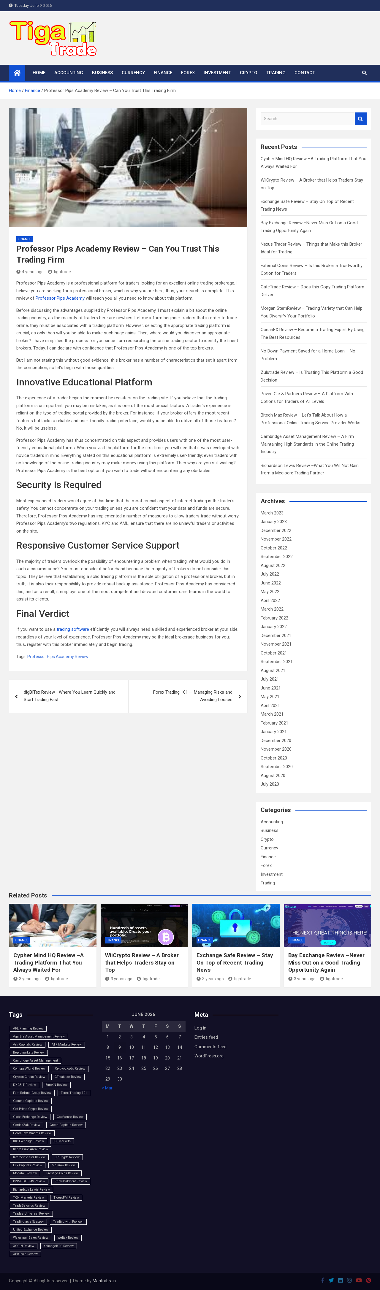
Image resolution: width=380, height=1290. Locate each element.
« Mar (107, 1088)
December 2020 (276, 740)
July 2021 (270, 679)
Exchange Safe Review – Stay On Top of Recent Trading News (235, 962)
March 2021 (272, 714)
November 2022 (276, 539)
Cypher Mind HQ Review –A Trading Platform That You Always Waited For (48, 962)
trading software (73, 629)
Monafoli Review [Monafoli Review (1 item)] (25, 1173)
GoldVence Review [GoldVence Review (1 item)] (70, 1117)
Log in (200, 1028)
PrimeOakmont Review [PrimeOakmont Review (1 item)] (71, 1181)
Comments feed (210, 1046)
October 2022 (274, 548)
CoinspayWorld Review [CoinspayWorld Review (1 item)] (29, 1068)
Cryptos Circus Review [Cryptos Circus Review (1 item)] (29, 1077)
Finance (163, 72)
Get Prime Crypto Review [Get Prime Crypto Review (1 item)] (30, 1109)
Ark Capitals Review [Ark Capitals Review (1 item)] (27, 1044)
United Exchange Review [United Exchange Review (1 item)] (30, 1230)
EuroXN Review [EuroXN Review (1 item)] (56, 1085)
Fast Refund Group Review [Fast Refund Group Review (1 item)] (32, 1093)
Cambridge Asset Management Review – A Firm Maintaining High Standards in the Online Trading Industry (307, 444)
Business (102, 72)
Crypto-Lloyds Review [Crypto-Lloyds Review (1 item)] (70, 1068)
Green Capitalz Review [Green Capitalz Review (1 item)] (66, 1125)
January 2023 (274, 521)
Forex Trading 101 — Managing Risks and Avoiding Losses (192, 696)
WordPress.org (209, 1056)
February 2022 (274, 618)
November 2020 (276, 749)
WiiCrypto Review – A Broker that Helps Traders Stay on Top (142, 962)
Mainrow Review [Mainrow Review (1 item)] (63, 1165)
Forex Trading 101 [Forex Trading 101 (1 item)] (74, 1093)
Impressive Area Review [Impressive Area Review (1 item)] (30, 1149)
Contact (304, 72)
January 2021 (274, 731)
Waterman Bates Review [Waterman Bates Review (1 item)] (30, 1238)
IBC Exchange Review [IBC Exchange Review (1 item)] (28, 1141)
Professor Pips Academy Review (57, 656)
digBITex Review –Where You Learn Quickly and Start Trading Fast (69, 696)
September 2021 (277, 661)
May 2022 (270, 591)
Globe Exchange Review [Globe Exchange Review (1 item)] (30, 1117)
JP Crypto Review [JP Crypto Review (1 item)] (67, 1157)
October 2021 (274, 653)
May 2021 (270, 696)
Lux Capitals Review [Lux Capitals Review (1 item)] (27, 1165)
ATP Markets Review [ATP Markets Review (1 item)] (67, 1044)
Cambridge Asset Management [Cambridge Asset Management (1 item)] (35, 1060)
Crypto (248, 72)
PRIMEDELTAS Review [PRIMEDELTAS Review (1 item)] (29, 1181)
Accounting (68, 72)
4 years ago (30, 271)
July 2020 (270, 784)
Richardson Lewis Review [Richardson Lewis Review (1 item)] (31, 1189)
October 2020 (274, 758)
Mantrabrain (104, 1280)
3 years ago (27, 978)
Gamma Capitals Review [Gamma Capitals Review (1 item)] (30, 1101)
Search (361, 118)
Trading (276, 72)
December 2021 (276, 635)
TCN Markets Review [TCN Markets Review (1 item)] (28, 1198)
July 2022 (270, 574)
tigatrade (59, 271)
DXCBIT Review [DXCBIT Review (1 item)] (24, 1085)
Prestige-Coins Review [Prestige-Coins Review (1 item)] (62, 1173)
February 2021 (274, 723)
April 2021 (270, 705)
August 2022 (273, 565)
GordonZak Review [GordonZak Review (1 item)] (26, 1125)
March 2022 (272, 609)
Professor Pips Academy (60, 298)
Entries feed (206, 1037)
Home (39, 72)
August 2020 (273, 775)
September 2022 (277, 556)
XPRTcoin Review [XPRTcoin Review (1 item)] (25, 1254)
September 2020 (277, 766)
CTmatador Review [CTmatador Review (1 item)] (68, 1077)
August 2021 (273, 670)
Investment (217, 72)
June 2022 (271, 583)
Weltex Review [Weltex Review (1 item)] (68, 1238)
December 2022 (276, 530)
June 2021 (271, 688)
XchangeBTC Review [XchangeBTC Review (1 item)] (59, 1246)
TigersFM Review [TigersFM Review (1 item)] (66, 1198)
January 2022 (274, 626)
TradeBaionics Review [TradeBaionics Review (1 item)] (29, 1206)
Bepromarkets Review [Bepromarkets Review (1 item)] (29, 1052)
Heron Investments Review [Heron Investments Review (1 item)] (32, 1133)
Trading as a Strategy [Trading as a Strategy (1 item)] (28, 1222)
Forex (188, 72)
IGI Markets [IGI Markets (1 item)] (62, 1141)
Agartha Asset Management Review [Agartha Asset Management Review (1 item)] (39, 1036)
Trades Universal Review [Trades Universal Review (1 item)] (31, 1214)
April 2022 (270, 600)
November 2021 (276, 644)
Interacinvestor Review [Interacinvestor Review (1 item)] (29, 1157)
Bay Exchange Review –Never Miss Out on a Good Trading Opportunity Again (326, 962)
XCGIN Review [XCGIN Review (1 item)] (23, 1246)
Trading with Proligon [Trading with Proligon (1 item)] (68, 1222)
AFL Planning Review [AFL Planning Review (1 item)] (28, 1028)
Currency (133, 72)
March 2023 (272, 513)
